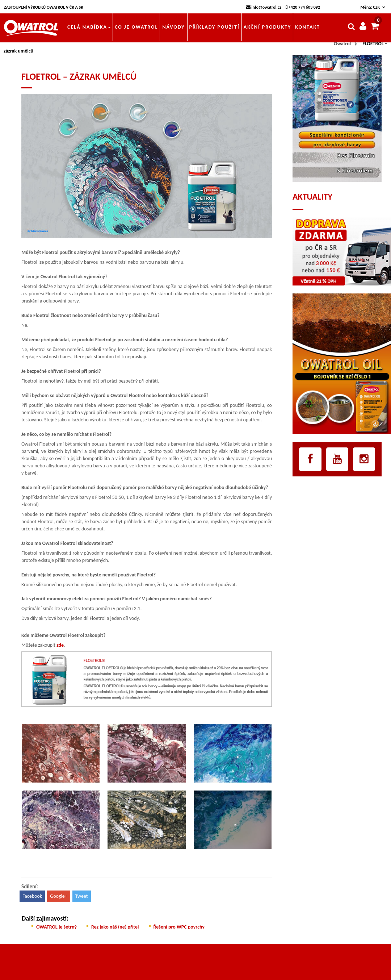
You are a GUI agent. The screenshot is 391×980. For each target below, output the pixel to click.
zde (60, 645)
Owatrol (342, 44)
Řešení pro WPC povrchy (179, 927)
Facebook (32, 896)
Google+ (58, 896)
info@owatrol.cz (263, 7)
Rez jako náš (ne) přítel (115, 927)
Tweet (81, 896)
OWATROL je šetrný (56, 927)
